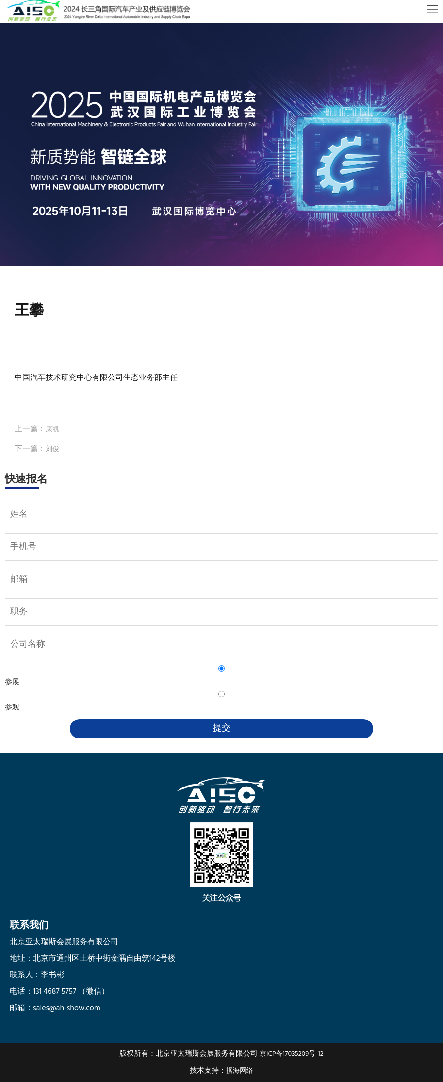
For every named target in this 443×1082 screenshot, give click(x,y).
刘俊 (52, 449)
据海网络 (239, 1071)
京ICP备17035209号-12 (292, 1054)
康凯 (52, 429)
